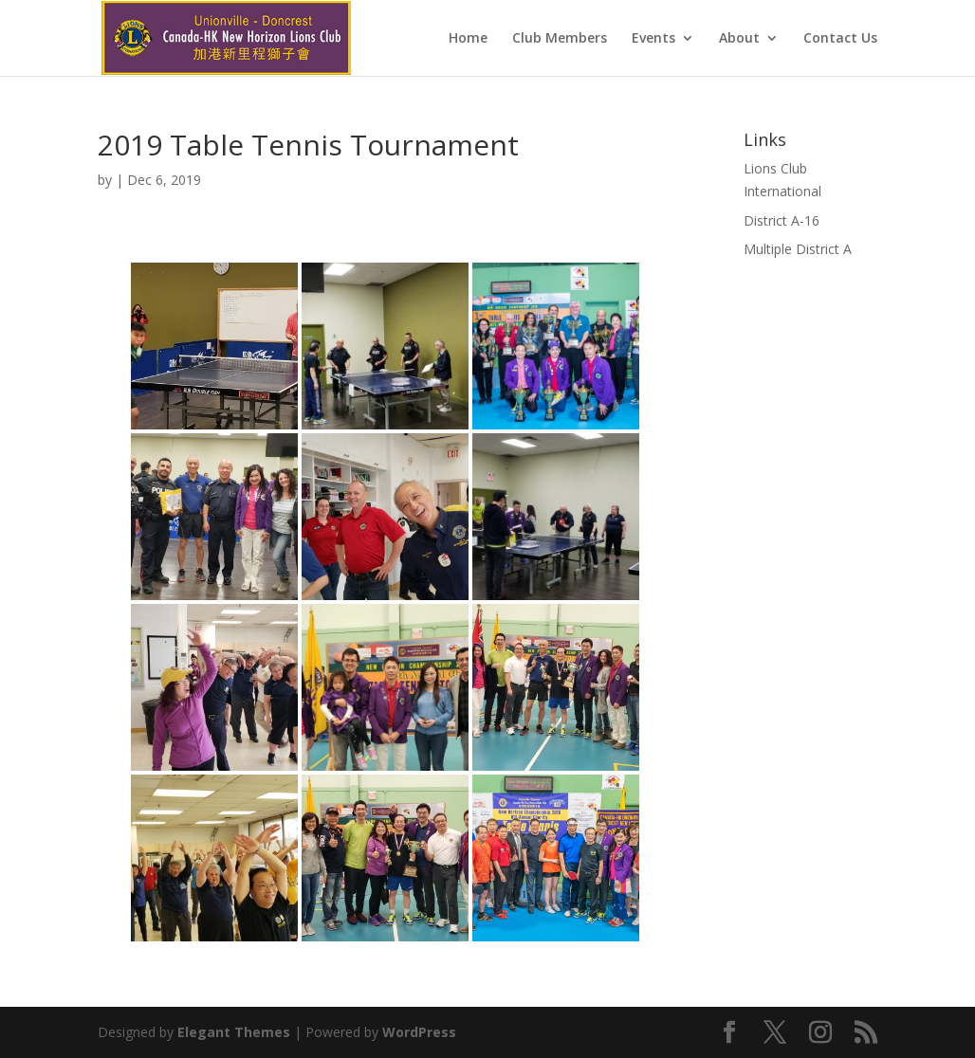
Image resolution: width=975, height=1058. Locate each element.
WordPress (419, 1032)
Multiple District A (798, 249)
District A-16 (781, 220)
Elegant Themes (233, 1032)
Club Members (559, 38)
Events (653, 38)
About (739, 38)
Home (468, 38)
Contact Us (840, 38)
